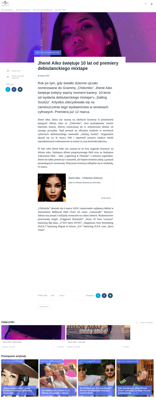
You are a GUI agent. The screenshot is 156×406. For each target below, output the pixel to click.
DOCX (61, 291)
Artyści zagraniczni (42, 10)
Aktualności (7, 10)
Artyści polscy (23, 10)
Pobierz (33, 343)
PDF (52, 291)
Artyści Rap (60, 10)
